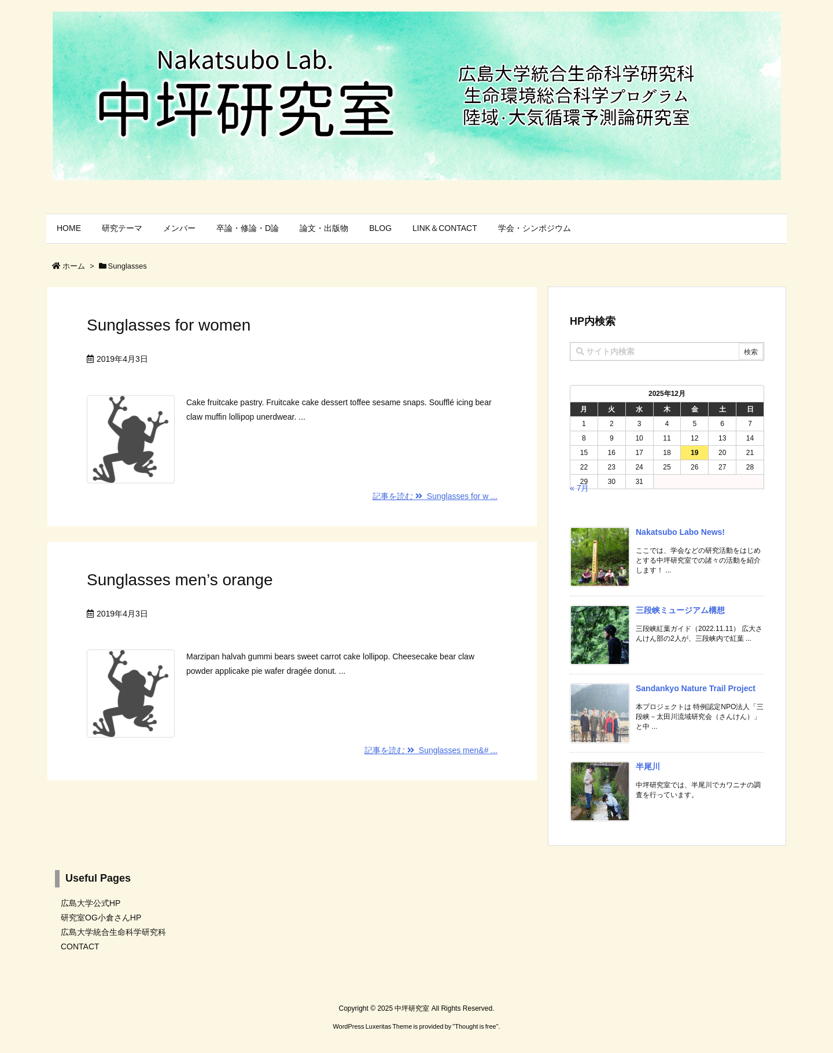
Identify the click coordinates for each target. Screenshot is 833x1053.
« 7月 (579, 488)
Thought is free (475, 1026)
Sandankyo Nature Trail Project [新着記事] (695, 688)
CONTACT (80, 946)
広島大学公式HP (90, 903)
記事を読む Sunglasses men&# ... (430, 750)
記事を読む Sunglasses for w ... (435, 496)
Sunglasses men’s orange (180, 580)
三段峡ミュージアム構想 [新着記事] (680, 610)
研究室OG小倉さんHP (101, 917)
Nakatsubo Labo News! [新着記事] (680, 532)
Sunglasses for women (168, 325)
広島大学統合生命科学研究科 (113, 932)
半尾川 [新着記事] (648, 766)
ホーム (73, 266)
